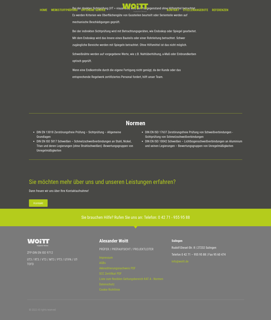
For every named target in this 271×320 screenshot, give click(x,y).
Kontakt (173, 10)
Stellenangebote (195, 10)
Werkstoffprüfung (64, 10)
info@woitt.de (180, 261)
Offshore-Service (93, 10)
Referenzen (220, 10)
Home (43, 10)
